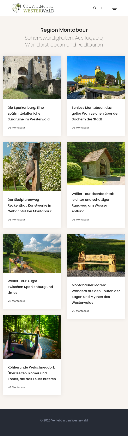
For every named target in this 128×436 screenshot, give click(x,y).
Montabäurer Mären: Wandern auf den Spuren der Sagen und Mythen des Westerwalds (96, 294)
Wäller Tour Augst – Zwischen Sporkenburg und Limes (30, 287)
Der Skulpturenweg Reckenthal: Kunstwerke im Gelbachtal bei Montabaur (30, 205)
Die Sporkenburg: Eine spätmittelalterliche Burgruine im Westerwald (29, 113)
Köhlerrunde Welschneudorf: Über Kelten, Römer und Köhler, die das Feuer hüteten (32, 373)
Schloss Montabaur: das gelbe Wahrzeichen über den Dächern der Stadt (96, 113)
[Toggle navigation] (114, 8)
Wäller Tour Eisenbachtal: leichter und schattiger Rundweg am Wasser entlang (93, 202)
